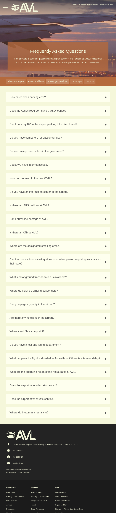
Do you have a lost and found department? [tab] (59, 344)
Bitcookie (26, 472)
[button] (5, 8)
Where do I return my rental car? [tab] (59, 412)
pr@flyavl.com (18, 463)
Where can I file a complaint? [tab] (59, 331)
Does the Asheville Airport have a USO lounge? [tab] (59, 110)
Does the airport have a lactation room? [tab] (59, 385)
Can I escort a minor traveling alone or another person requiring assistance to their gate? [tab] (59, 261)
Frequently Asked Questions (88, 4)
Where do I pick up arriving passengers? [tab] (59, 290)
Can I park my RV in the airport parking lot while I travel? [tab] (59, 124)
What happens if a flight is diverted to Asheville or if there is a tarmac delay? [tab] (59, 358)
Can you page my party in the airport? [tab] (59, 304)
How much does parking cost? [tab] (59, 97)
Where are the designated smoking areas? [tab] (59, 246)
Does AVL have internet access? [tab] (59, 164)
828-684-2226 (18, 451)
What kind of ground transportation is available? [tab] (59, 277)
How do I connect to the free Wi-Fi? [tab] (59, 178)
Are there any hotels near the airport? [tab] (59, 317)
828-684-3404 (18, 457)
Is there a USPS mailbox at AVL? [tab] (59, 205)
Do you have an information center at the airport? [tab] (59, 192)
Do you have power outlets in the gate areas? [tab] (59, 151)
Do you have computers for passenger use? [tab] (59, 137)
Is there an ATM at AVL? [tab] (59, 232)
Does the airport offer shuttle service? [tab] (59, 399)
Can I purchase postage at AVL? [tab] (59, 219)
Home (75, 4)
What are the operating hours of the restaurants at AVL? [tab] (59, 372)
